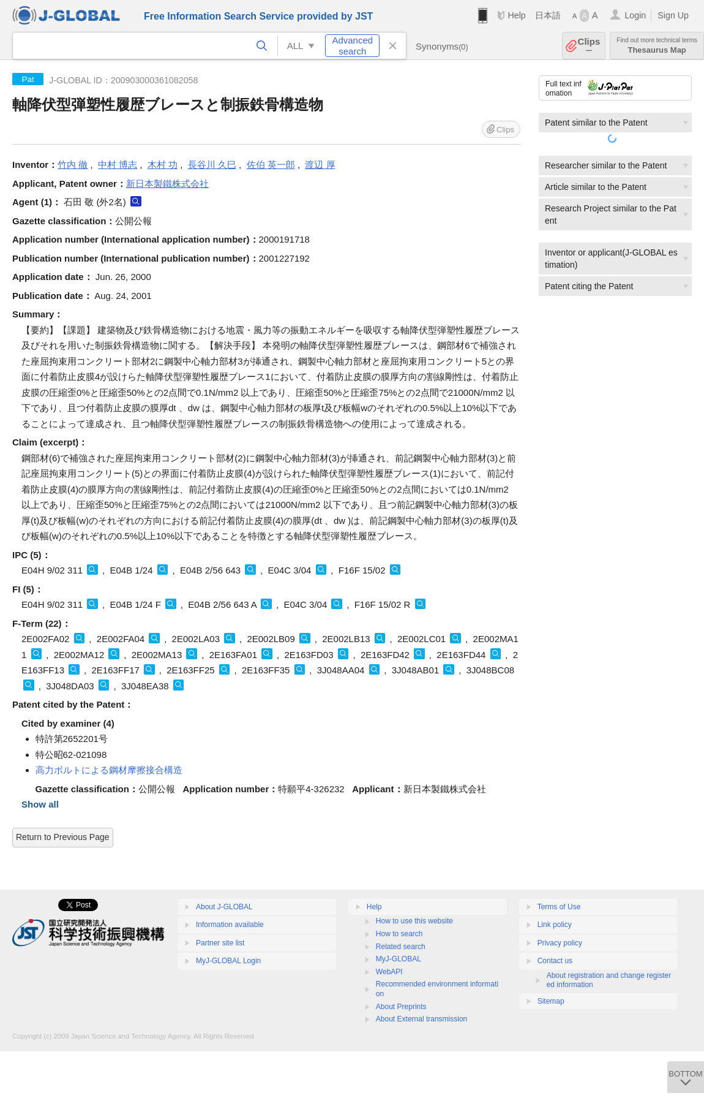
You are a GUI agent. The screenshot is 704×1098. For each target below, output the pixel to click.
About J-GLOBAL (224, 907)
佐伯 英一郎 (271, 164)
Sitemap (550, 1001)
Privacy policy (559, 943)
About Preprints (401, 1006)
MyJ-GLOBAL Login (228, 960)
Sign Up (673, 15)
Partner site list (220, 943)
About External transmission (421, 1019)
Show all (40, 804)
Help (516, 15)
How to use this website (414, 921)
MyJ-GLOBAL (398, 959)
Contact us (554, 960)
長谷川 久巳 (212, 164)
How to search (399, 934)
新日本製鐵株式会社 (167, 183)
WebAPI (389, 971)
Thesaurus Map (656, 46)
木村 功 (163, 164)
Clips (589, 45)
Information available (230, 924)
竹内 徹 (73, 164)
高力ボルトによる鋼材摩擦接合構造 (109, 770)
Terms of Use (559, 907)
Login (635, 15)
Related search (400, 946)
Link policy (554, 924)
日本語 (548, 15)
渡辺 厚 (320, 164)
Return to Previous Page (63, 837)
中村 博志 (117, 164)
